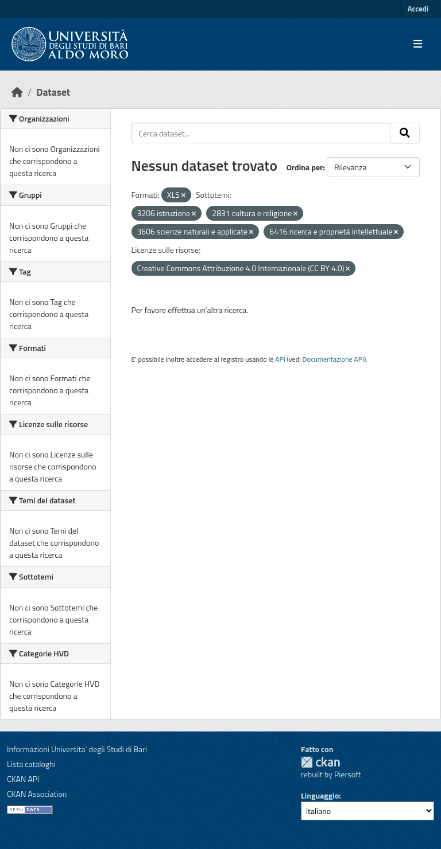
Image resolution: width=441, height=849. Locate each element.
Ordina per (305, 167)
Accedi (418, 8)
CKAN (320, 762)
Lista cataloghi (31, 764)
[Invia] (405, 133)
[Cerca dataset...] (261, 133)
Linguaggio (320, 795)
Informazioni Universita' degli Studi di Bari (77, 749)
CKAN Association (37, 794)
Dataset (53, 92)
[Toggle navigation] (418, 44)
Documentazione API (333, 359)
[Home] (17, 92)
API (280, 359)
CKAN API (23, 779)
